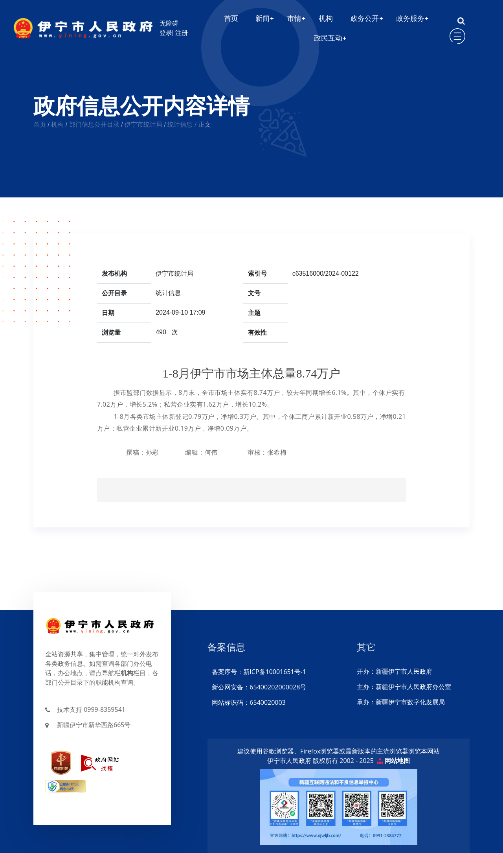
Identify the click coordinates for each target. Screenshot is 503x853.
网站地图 (397, 760)
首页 (231, 18)
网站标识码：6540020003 (248, 702)
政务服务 (410, 18)
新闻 (262, 18)
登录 (166, 32)
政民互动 (328, 38)
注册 (183, 32)
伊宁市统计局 (143, 124)
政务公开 (365, 18)
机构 (326, 18)
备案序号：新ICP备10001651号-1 (258, 671)
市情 (294, 18)
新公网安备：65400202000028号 (258, 687)
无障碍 (169, 23)
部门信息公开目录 (94, 124)
